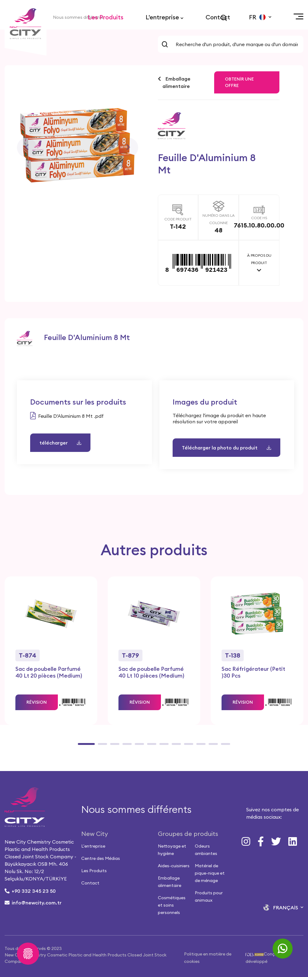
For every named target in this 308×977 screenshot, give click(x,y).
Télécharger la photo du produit (226, 448)
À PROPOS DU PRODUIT (259, 259)
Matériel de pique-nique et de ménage (210, 873)
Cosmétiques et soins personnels (172, 905)
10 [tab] (199, 746)
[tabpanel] (51, 650)
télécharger (60, 443)
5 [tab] (138, 746)
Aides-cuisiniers (174, 865)
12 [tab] (224, 746)
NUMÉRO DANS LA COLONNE (218, 219)
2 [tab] (101, 746)
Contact (218, 17)
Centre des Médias (100, 858)
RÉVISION (36, 702)
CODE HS (259, 218)
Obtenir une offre (239, 82)
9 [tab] (187, 746)
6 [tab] (150, 746)
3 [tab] (113, 746)
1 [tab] (81, 746)
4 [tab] (125, 746)
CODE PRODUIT (178, 219)
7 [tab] (162, 746)
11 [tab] (212, 746)
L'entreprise (164, 17)
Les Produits (105, 17)
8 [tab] (175, 746)
